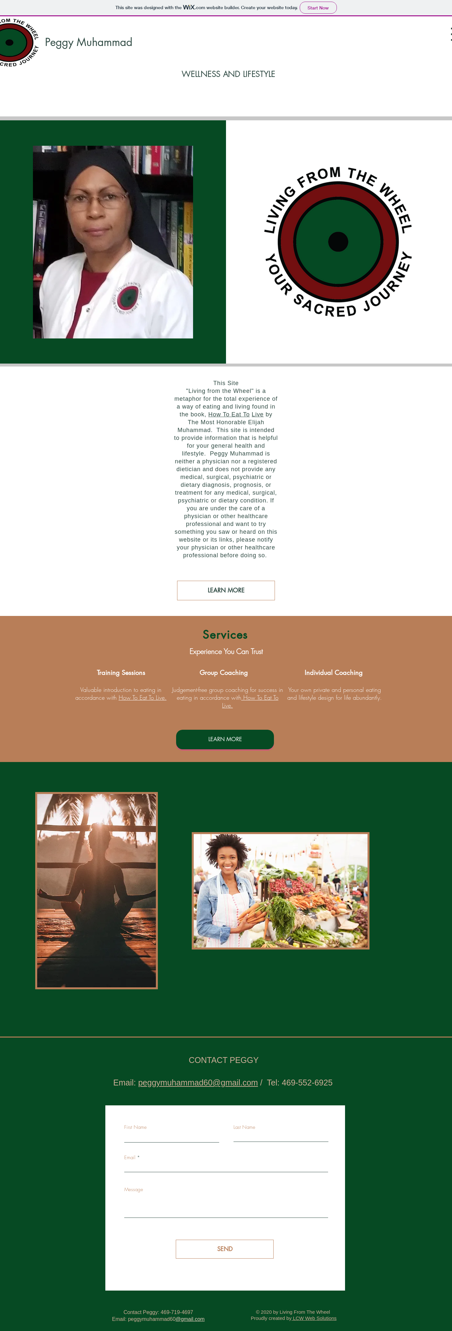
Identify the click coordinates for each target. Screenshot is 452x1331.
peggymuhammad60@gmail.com (198, 1082)
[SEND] (225, 1249)
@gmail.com (189, 1319)
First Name (135, 1127)
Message (133, 1189)
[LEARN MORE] (226, 590)
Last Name (244, 1127)
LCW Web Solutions (314, 1318)
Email (129, 1157)
